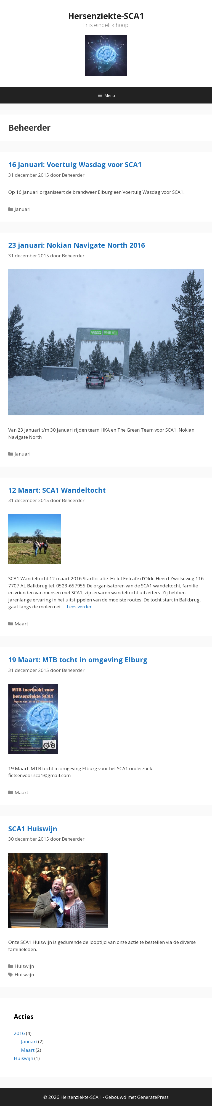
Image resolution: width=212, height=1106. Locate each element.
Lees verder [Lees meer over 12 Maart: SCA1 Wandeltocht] (79, 606)
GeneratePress (153, 1097)
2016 (19, 1033)
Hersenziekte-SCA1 (106, 15)
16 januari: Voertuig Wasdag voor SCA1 (75, 164)
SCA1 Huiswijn (32, 828)
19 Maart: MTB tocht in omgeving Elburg (77, 659)
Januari (23, 209)
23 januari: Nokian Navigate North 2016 (76, 245)
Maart (21, 623)
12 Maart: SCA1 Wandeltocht (57, 490)
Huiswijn (24, 966)
